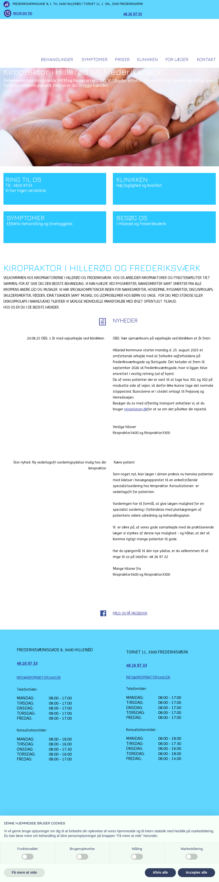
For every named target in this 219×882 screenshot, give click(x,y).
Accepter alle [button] (196, 872)
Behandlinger (57, 59)
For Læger (176, 59)
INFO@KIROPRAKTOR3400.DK (39, 677)
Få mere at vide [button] (24, 872)
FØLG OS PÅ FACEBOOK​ (130, 613)
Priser (122, 59)
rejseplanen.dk (135, 409)
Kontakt (206, 59)
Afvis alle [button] (160, 872)
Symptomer (94, 59)
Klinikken (147, 59)
